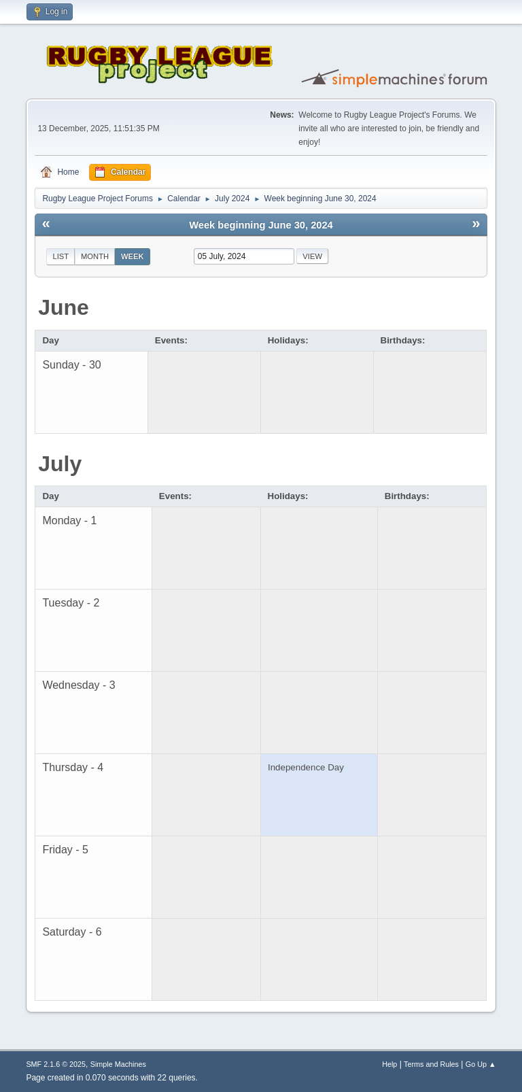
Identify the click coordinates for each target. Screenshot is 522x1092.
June (63, 307)
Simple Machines (118, 1064)
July (60, 463)
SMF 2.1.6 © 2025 (56, 1064)
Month (95, 256)
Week (132, 256)
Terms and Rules (431, 1064)
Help (389, 1064)
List (60, 256)
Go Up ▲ (481, 1064)
